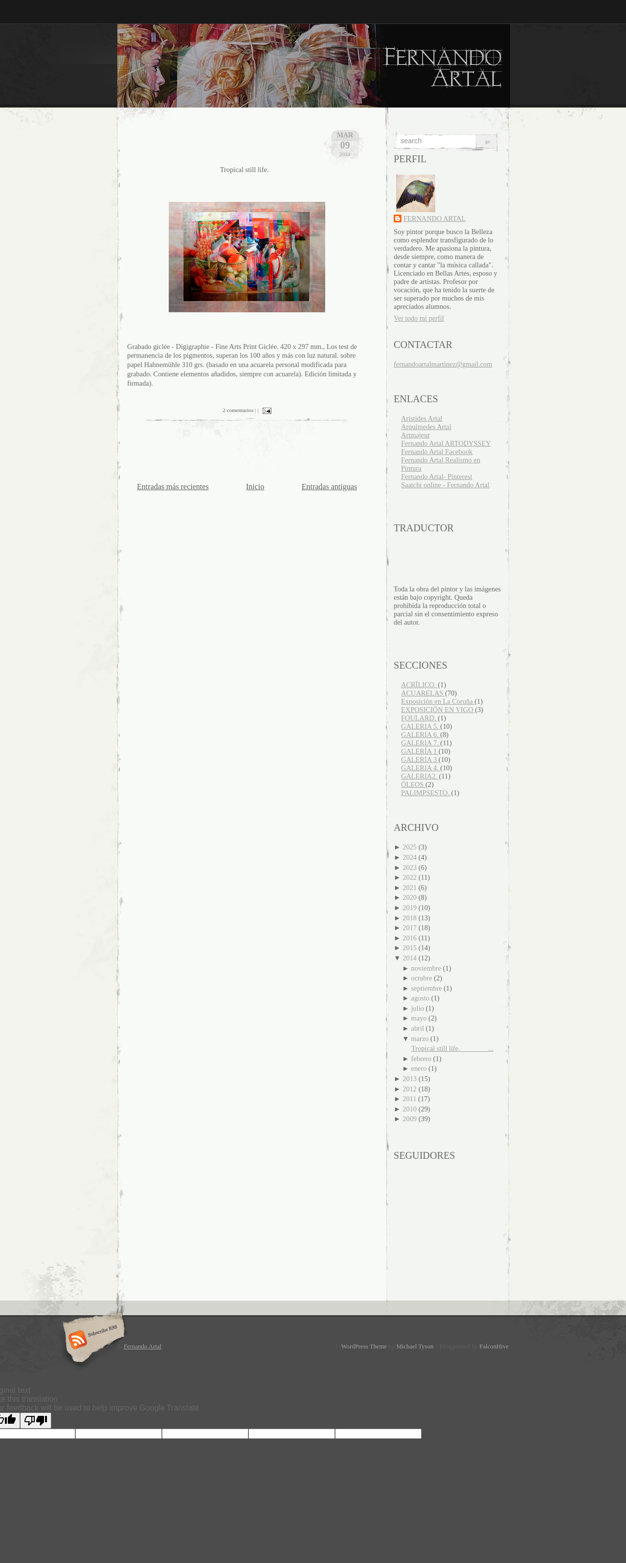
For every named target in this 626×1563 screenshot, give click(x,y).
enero (420, 1068)
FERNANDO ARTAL (434, 218)
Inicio (255, 486)
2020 (410, 897)
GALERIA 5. (420, 726)
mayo (420, 1018)
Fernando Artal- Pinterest (436, 476)
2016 (410, 938)
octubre (422, 978)
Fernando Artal (142, 1346)
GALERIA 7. (420, 743)
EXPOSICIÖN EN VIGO (438, 710)
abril (418, 1028)
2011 (410, 1099)
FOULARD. (419, 718)
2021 (410, 887)
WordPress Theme (364, 1346)
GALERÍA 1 (420, 751)
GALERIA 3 (420, 759)
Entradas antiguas (329, 486)
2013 (410, 1079)
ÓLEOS (413, 784)
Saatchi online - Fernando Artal (445, 485)
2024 (410, 857)
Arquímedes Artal (426, 427)
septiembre (427, 988)
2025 (410, 847)
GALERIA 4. (420, 768)
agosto (421, 998)
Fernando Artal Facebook (436, 452)
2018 (410, 918)
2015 (410, 948)
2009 (410, 1119)
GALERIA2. (420, 776)
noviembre (427, 968)
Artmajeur (415, 435)
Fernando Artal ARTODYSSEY (446, 443)
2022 (410, 877)
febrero (422, 1059)
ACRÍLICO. (419, 685)
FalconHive (494, 1346)
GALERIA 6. (420, 734)
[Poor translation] (35, 1420)
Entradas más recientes (173, 486)
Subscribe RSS (92, 1340)
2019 (410, 908)
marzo (421, 1038)
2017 (410, 928)
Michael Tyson (414, 1346)
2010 (410, 1109)
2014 (410, 958)
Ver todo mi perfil (419, 318)
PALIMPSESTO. (426, 793)
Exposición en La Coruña (437, 701)
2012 (410, 1089)
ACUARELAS (423, 693)
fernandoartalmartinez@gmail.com (443, 364)
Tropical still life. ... (452, 1048)
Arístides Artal (421, 418)
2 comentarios (238, 410)
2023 (410, 867)
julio (418, 1008)
